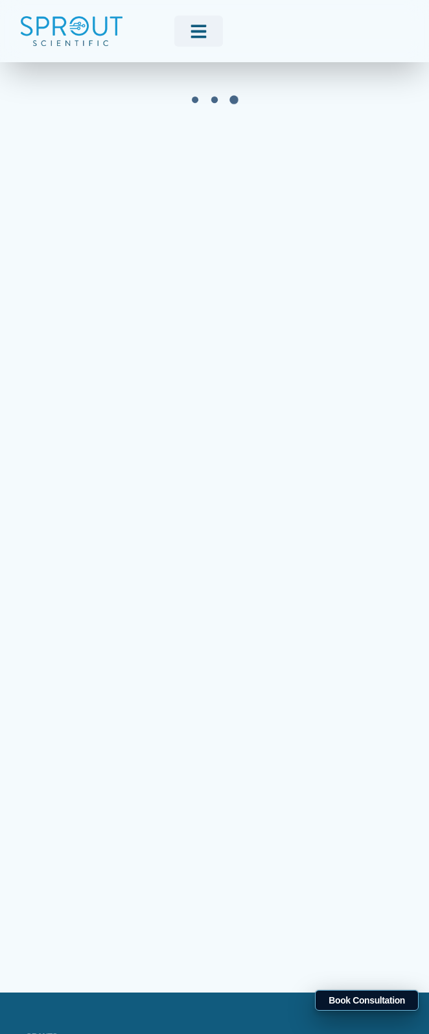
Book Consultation (367, 1000)
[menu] (198, 31)
